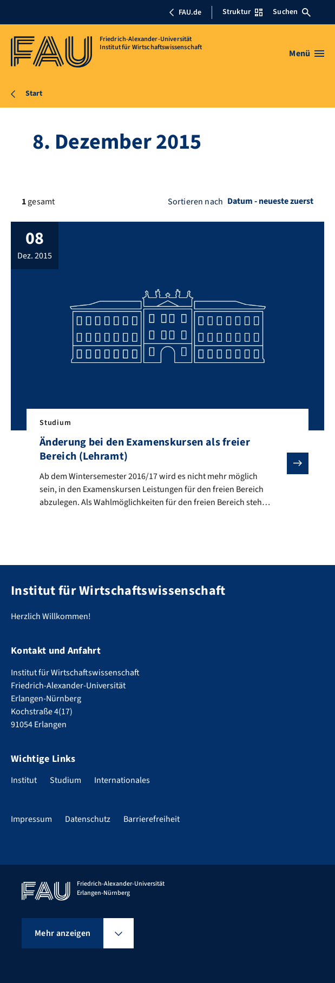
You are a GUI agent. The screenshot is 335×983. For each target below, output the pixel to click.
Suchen (292, 11)
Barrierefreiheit (151, 819)
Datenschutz (87, 819)
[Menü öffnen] (306, 53)
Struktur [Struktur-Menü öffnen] (242, 11)
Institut (24, 780)
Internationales (122, 780)
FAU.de (185, 12)
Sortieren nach (195, 202)
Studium (65, 780)
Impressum (31, 819)
